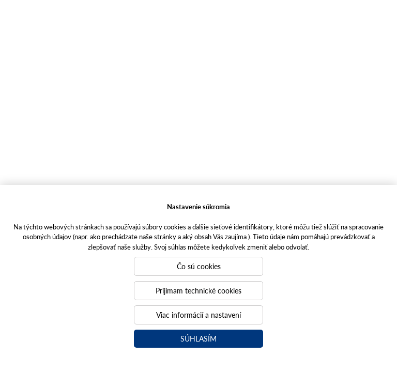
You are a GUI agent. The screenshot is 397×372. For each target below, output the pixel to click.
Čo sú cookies (199, 266)
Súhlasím (198, 338)
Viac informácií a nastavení (198, 314)
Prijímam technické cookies (198, 290)
